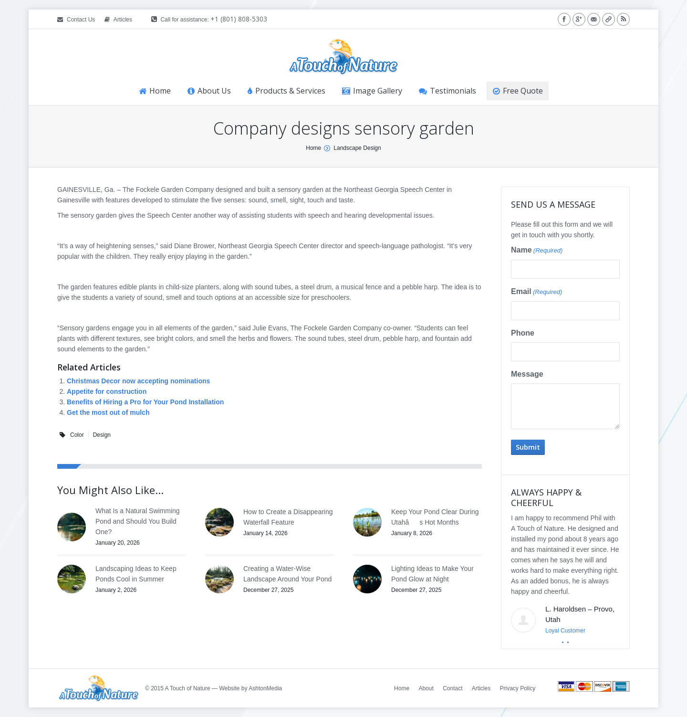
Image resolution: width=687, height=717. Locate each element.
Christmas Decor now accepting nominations (138, 381)
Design (102, 435)
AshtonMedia (265, 688)
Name (536, 250)
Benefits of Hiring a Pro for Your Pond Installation (145, 402)
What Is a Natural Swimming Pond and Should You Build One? (137, 521)
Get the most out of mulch (108, 412)
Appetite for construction (106, 391)
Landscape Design (357, 148)
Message (527, 374)
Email (536, 292)
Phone (522, 333)
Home (313, 148)
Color (77, 435)
